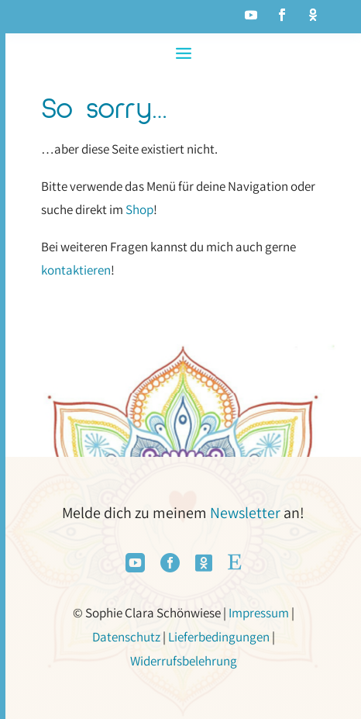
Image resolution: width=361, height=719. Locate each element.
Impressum (259, 612)
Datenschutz (126, 636)
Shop (139, 209)
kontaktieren (76, 269)
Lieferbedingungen (219, 636)
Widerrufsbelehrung (183, 660)
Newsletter (245, 513)
